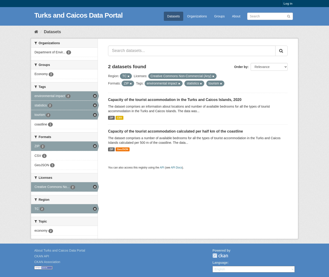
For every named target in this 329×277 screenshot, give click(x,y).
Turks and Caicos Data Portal (78, 15)
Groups (219, 16)
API (162, 167)
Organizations (197, 16)
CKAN (220, 255)
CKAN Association (47, 262)
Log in (288, 3)
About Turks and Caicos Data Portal (59, 250)
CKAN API (41, 256)
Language (220, 262)
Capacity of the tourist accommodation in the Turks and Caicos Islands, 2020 (174, 100)
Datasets (173, 16)
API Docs (176, 167)
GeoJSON (122, 149)
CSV (119, 117)
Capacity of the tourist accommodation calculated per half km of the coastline (175, 131)
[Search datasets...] (192, 51)
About (236, 16)
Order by (240, 67)
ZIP (111, 117)
